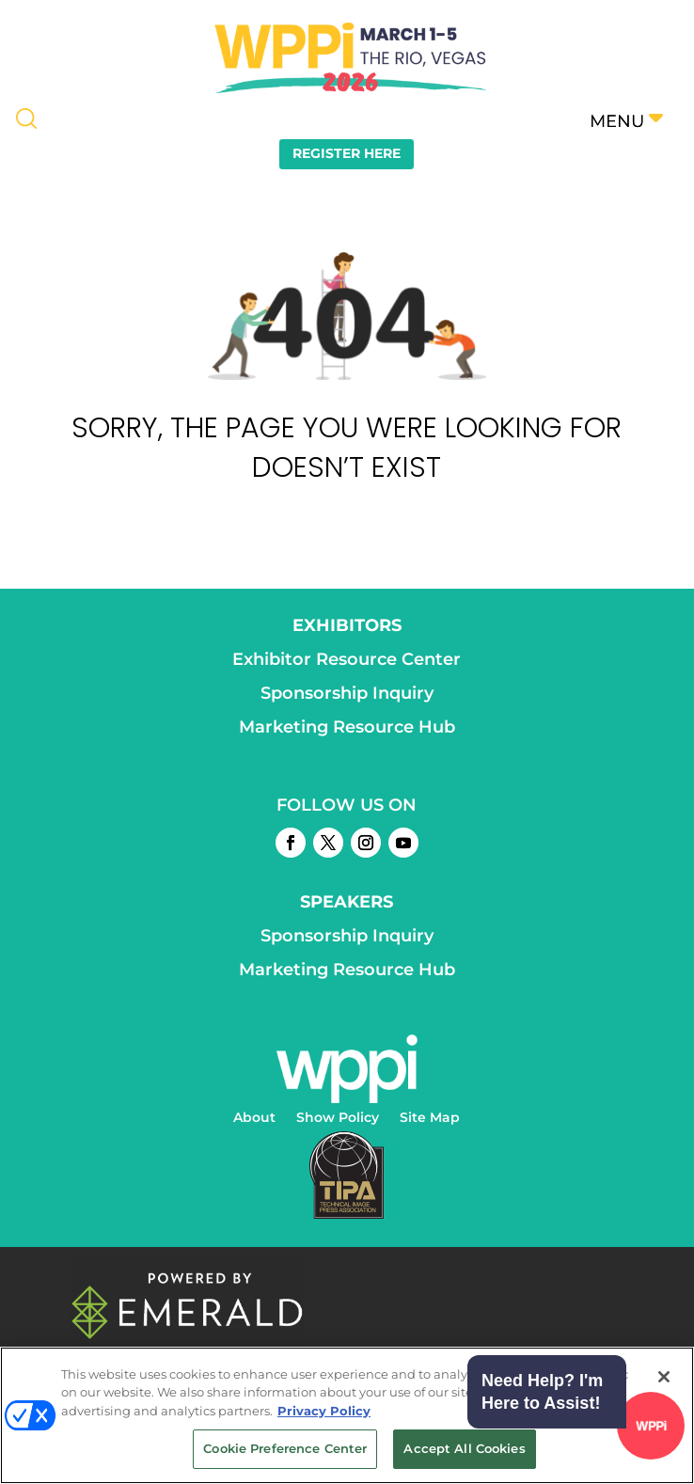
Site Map (430, 1118)
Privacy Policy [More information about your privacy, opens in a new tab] (324, 1410)
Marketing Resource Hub (347, 727)
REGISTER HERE (346, 153)
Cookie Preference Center (285, 1448)
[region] (347, 1415)
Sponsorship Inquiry (347, 693)
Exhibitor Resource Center (346, 659)
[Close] (664, 1376)
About (254, 1118)
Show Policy (337, 1118)
